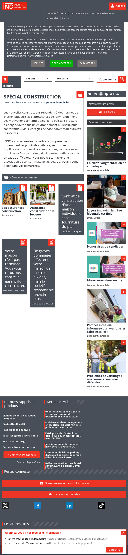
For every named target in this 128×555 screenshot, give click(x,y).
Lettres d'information (56, 13)
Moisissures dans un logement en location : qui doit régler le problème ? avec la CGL (63, 425)
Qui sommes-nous (79, 13)
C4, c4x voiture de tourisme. (19, 447)
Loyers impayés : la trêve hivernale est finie (104, 212)
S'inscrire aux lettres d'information (67, 483)
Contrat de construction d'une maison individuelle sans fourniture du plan (72, 211)
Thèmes (30, 78)
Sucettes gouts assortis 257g (20, 435)
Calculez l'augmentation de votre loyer (106, 164)
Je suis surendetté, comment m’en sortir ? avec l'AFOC (62, 445)
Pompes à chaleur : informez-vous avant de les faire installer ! (106, 328)
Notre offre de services (103, 13)
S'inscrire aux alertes (67, 494)
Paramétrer (87, 63)
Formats (62, 78)
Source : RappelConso (29, 462)
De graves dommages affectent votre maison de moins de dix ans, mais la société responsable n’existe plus (44, 275)
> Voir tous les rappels (22, 455)
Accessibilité (52, 18)
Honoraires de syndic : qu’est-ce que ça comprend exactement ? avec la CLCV (63, 414)
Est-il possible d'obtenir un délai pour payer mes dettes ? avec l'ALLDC (63, 436)
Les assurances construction (13, 209)
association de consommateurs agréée (29, 161)
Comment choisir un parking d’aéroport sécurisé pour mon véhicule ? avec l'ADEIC (63, 455)
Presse (65, 18)
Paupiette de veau (14, 423)
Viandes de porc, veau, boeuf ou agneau (20, 417)
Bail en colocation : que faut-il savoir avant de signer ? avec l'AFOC (63, 466)
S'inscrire (109, 112)
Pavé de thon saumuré (16, 429)
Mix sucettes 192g (14, 441)
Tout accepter (61, 63)
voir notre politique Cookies (38, 55)
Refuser (38, 63)
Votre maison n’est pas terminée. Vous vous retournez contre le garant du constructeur (16, 268)
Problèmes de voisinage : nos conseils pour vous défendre (104, 379)
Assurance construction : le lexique (42, 211)
